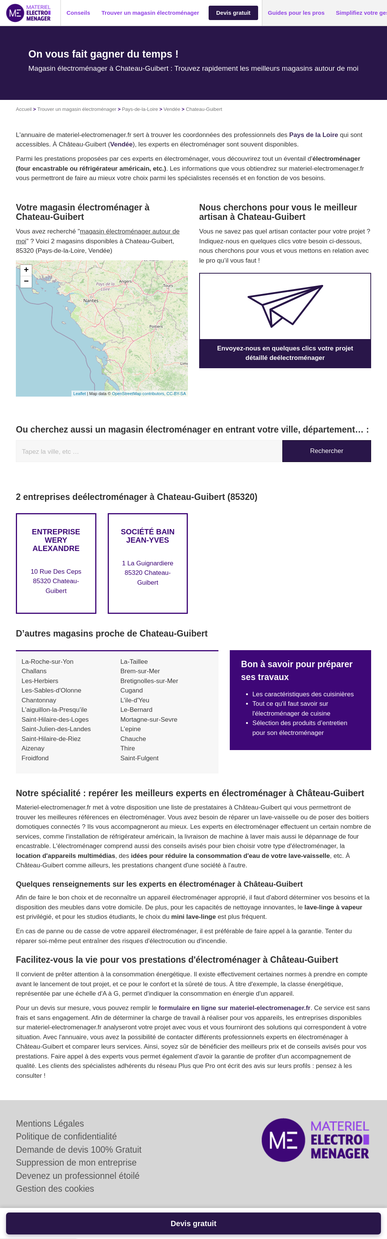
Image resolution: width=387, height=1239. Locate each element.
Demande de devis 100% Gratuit (78, 1150)
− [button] (26, 282)
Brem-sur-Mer (140, 671)
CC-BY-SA (176, 393)
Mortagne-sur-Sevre (148, 719)
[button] (78, 13)
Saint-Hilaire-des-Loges (55, 719)
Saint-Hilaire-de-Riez (51, 738)
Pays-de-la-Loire (140, 109)
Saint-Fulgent (139, 758)
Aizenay (33, 748)
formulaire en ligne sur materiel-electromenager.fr (235, 1008)
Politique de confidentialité (66, 1136)
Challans (34, 671)
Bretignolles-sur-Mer (149, 681)
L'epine (130, 729)
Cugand (131, 690)
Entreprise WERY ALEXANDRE (56, 540)
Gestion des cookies (55, 1189)
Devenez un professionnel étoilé (77, 1176)
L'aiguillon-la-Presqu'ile (54, 709)
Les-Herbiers (40, 681)
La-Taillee (134, 661)
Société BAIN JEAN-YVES (148, 536)
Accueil (24, 109)
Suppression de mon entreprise (76, 1162)
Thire (127, 748)
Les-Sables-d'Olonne (51, 690)
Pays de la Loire (313, 135)
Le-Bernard (136, 709)
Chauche (133, 738)
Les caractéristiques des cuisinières (303, 694)
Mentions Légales (50, 1123)
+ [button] (26, 270)
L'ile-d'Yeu (134, 700)
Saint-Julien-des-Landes (56, 729)
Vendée (172, 109)
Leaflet (79, 393)
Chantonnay (39, 700)
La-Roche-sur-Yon (47, 661)
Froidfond (35, 758)
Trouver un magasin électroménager (76, 109)
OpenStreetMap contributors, (139, 393)
